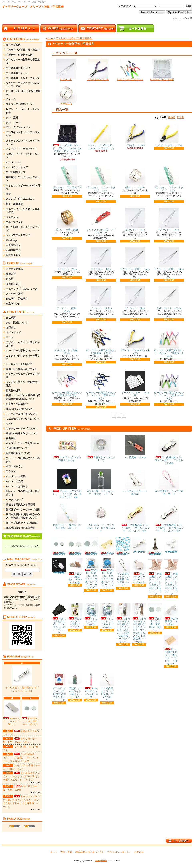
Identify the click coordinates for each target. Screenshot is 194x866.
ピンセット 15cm (135, 219)
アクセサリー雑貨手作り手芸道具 (23, 61)
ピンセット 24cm (135, 298)
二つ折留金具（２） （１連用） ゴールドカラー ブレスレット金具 (136, 517)
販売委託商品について (18, 453)
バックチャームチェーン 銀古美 (136, 482)
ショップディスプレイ (18, 235)
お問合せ (11, 327)
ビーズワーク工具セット (130, 70)
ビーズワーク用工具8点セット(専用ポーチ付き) (67, 384)
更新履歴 (11, 438)
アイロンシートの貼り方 (19, 364)
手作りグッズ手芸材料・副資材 (23, 49)
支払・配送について (17, 322)
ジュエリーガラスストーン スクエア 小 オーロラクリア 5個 (67, 483)
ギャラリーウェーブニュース (21, 428)
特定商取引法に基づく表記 (89, 852)
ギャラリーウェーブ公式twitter (22, 443)
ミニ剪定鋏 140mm (135, 447)
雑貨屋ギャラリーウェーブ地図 (23, 509)
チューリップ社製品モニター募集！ (23, 460)
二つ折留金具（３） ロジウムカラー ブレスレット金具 (170, 450)
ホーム (49, 38)
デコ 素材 (12, 117)
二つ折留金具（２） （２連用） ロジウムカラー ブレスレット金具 (170, 517)
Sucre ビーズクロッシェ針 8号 (91, 685)
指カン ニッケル (135, 177)
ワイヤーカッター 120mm (169, 135)
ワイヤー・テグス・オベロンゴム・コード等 (23, 84)
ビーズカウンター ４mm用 (135, 384)
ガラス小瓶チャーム (17, 73)
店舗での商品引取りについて (21, 433)
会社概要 (11, 317)
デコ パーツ (13, 122)
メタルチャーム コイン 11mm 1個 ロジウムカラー (102, 517)
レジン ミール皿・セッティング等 (23, 111)
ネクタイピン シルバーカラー (139, 545)
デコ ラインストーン (18, 127)
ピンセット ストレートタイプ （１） (101, 178)
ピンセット (66, 70)
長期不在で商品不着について (21, 369)
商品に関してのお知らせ (19, 408)
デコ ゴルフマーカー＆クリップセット (139, 571)
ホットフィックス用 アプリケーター (101, 221)
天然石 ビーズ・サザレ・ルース (23, 156)
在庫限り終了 (13, 283)
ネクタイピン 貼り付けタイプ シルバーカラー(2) (23, 678)
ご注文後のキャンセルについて (23, 418)
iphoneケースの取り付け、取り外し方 (22, 493)
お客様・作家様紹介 (17, 403)
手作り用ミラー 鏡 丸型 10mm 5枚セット (30, 712)
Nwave (98, 860)
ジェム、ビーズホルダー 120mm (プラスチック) (102, 136)
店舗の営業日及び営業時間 (20, 504)
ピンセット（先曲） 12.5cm (68, 299)
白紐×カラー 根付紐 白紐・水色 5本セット (67, 516)
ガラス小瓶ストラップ (18, 68)
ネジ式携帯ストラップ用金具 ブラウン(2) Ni (107, 686)
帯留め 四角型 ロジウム (172, 614)
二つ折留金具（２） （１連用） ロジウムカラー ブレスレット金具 (21, 757)
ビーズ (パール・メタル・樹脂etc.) (23, 93)
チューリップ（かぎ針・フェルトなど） (23, 210)
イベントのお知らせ (17, 486)
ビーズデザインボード (162, 70)
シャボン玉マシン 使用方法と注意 (23, 384)
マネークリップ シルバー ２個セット (12, 712)
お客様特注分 (13, 250)
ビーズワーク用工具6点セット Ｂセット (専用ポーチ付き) (169, 343)
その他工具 (66, 94)
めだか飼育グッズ (15, 172)
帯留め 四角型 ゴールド (108, 546)
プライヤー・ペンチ (98, 70)
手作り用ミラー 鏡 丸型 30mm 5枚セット (91, 546)
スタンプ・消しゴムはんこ (20, 198)
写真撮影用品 (13, 245)
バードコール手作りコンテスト (23, 350)
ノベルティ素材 (14, 293)
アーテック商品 (14, 268)
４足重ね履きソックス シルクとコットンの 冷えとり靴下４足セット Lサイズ (171, 576)
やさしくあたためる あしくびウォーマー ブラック (59, 618)
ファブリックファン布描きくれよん (67, 448)
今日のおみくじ (14, 466)
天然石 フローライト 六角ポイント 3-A (75, 685)
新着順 (180, 117)
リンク (9, 337)
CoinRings (11, 240)
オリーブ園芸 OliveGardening (22, 522)
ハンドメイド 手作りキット (21, 149)
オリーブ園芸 (13, 44)
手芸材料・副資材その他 (19, 54)
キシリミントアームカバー (91, 614)
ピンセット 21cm (67, 258)
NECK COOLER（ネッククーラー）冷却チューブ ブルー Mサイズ (91, 573)
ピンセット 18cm (169, 219)
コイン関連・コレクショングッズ (23, 229)
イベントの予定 (14, 481)
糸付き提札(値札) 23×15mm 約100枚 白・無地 (59, 566)
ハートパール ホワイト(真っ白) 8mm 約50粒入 (171, 545)
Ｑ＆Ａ (9, 423)
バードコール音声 (15, 476)
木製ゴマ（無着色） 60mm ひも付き (76, 571)
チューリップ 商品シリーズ (21, 288)
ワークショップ (14, 499)
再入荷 (9, 278)
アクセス (11, 471)
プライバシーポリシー (119, 852)
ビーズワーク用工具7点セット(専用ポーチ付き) (101, 341)
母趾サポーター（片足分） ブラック (75, 616)
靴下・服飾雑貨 (14, 203)
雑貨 (8, 193)
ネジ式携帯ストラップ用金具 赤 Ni (169, 482)
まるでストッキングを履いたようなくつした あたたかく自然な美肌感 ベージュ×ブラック (123, 623)
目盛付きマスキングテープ (101, 448)
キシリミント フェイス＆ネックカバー (107, 616)
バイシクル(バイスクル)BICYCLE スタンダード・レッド (60, 686)
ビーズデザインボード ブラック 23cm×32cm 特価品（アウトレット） (68, 138)
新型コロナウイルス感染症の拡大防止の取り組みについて (23, 397)
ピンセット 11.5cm (101, 298)
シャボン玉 (12, 217)
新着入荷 (11, 273)
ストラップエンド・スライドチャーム (23, 142)
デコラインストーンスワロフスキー (23, 134)
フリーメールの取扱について (21, 413)
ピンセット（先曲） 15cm (135, 258)
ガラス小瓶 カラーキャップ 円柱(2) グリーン (101, 482)
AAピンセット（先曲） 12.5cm (68, 341)
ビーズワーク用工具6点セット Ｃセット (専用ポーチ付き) (169, 385)
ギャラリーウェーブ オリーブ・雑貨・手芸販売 (33, 6)
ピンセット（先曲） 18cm (169, 258)
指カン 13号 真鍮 (67, 219)
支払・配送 (66, 852)
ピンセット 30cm (101, 258)
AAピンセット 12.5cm (169, 298)
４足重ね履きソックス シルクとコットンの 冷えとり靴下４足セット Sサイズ (21, 776)
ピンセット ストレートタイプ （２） (169, 178)
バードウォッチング (17, 167)
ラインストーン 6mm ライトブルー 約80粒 (123, 546)
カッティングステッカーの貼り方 (23, 357)
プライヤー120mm (135, 135)
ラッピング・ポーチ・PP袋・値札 (23, 187)
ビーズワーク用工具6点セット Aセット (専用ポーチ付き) (101, 385)
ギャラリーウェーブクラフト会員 (23, 375)
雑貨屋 (104, 860)
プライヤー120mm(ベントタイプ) (135, 341)
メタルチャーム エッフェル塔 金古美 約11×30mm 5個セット (156, 546)
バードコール (13, 162)
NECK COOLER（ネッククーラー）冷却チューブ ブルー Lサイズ (107, 573)
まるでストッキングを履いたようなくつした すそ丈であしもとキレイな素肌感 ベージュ (139, 623)
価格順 (171, 117)
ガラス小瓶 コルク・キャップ (23, 78)
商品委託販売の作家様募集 (20, 527)
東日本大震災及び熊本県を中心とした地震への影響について (23, 516)
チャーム (11, 99)
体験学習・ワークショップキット (23, 179)
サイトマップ (13, 332)
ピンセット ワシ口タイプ (67, 177)
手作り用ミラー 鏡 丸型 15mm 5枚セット (75, 546)
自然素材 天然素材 (17, 298)
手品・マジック (14, 222)
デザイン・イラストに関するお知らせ (23, 344)
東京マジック (13, 303)
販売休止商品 (13, 255)
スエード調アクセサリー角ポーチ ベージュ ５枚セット (171, 649)
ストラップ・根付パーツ (19, 104)
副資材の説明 (13, 390)
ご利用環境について (17, 448)
